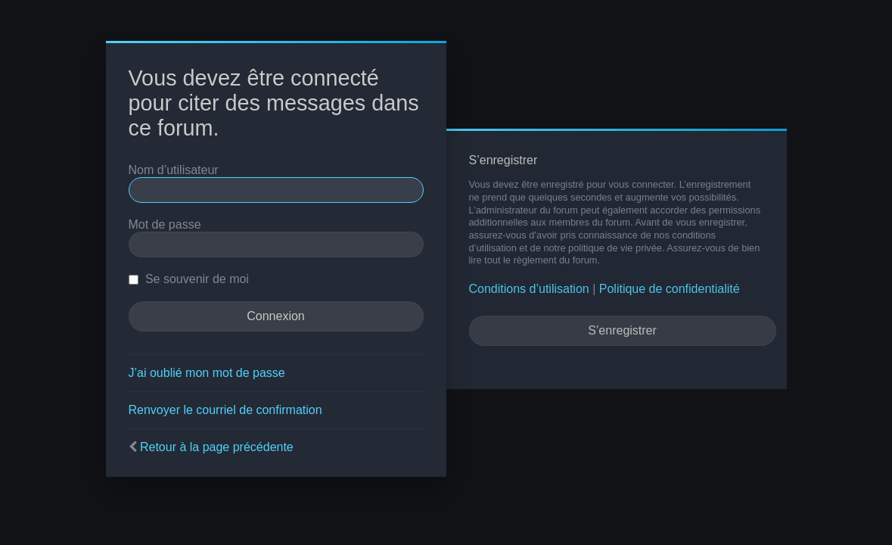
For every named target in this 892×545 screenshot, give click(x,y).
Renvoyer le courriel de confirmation (225, 409)
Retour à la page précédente (217, 447)
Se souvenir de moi (189, 278)
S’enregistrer (622, 330)
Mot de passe (165, 224)
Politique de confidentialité (669, 288)
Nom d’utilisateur (174, 170)
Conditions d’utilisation (529, 288)
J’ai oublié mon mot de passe (207, 372)
